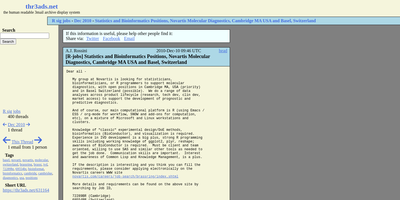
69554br (21, 169)
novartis (27, 160)
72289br (8, 169)
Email (129, 38)
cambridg (30, 173)
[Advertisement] (166, 8)
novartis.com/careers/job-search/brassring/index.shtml (125, 177)
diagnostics (10, 178)
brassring (26, 164)
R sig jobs (61, 20)
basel (6, 160)
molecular (41, 160)
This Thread (22, 141)
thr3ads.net (42, 6)
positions (32, 178)
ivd (45, 164)
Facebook (111, 38)
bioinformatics (12, 173)
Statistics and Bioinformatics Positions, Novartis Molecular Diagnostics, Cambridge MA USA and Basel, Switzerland (205, 20)
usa (21, 178)
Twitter (92, 38)
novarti (16, 160)
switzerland (10, 164)
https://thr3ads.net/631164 (26, 190)
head (223, 50)
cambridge (45, 173)
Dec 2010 (82, 20)
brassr (37, 164)
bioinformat (36, 169)
